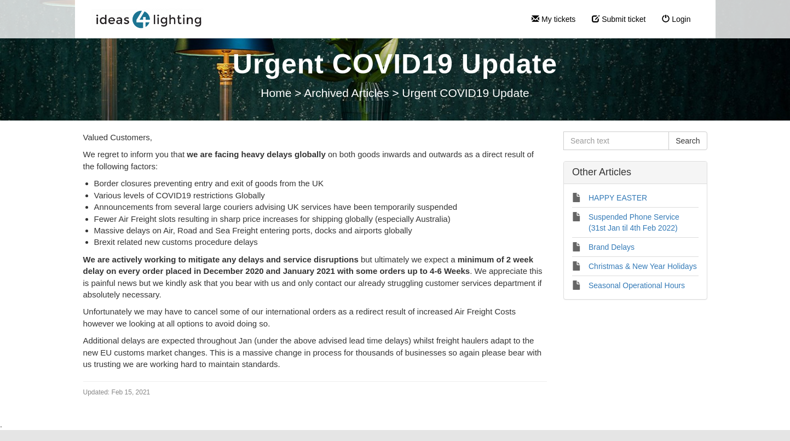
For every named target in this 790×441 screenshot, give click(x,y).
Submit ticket (618, 19)
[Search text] (616, 140)
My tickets (553, 19)
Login (676, 19)
